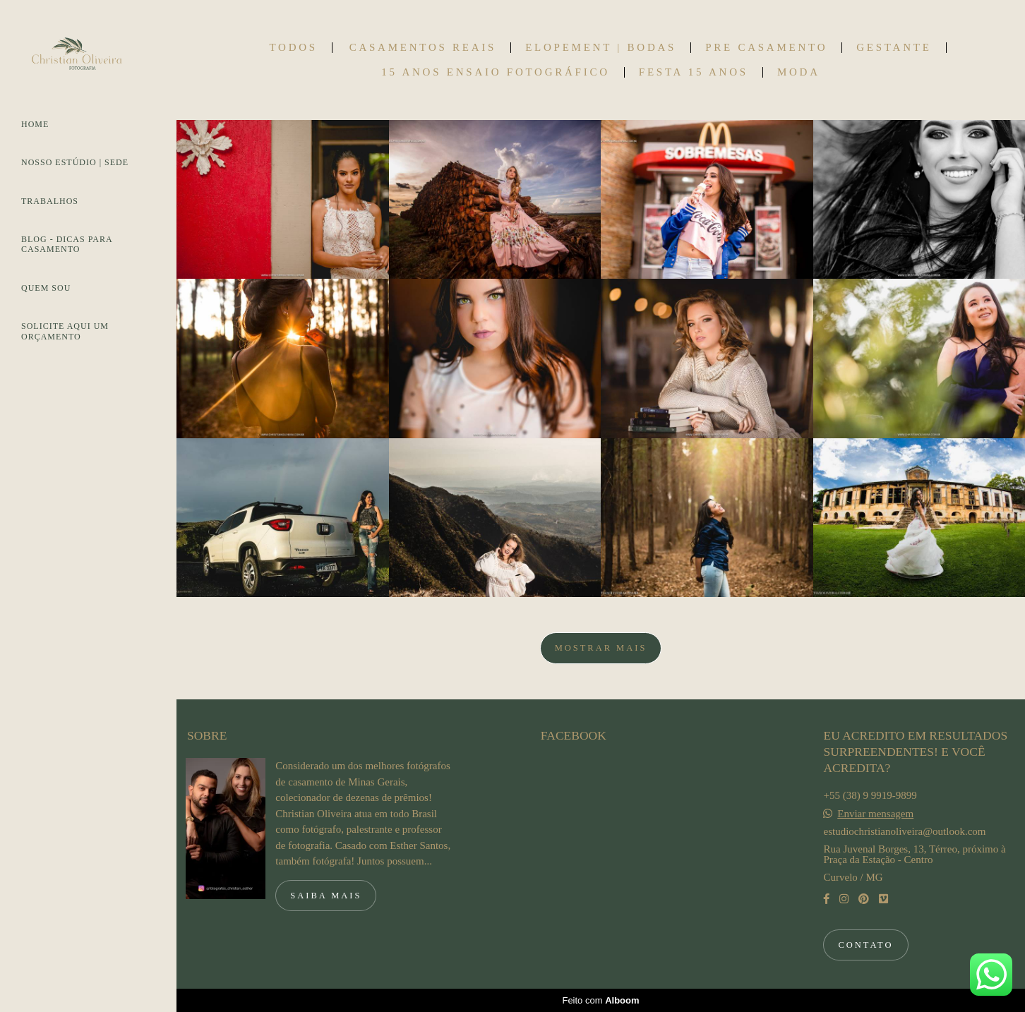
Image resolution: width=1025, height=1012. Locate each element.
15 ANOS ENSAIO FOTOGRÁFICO (495, 72)
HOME (35, 124)
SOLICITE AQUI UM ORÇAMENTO (65, 331)
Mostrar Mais (601, 648)
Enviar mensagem (875, 814)
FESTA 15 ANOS (693, 72)
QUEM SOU (46, 288)
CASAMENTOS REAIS (423, 47)
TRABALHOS (49, 201)
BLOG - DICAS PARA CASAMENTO (66, 244)
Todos (293, 47)
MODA (798, 72)
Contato (865, 945)
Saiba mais (325, 895)
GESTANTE (893, 47)
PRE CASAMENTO (766, 47)
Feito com (600, 1000)
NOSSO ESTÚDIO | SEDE (74, 162)
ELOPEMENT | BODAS (600, 47)
